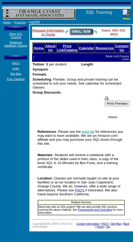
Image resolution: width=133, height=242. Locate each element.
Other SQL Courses (16, 35)
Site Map (15, 73)
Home (39, 48)
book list (88, 132)
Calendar (86, 48)
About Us (50, 48)
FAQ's (16, 63)
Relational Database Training (15, 44)
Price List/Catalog (67, 48)
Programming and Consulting (95, 209)
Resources (105, 48)
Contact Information (87, 223)
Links (15, 68)
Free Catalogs (16, 79)
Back (126, 223)
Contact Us (121, 48)
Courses (20, 22)
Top (108, 226)
